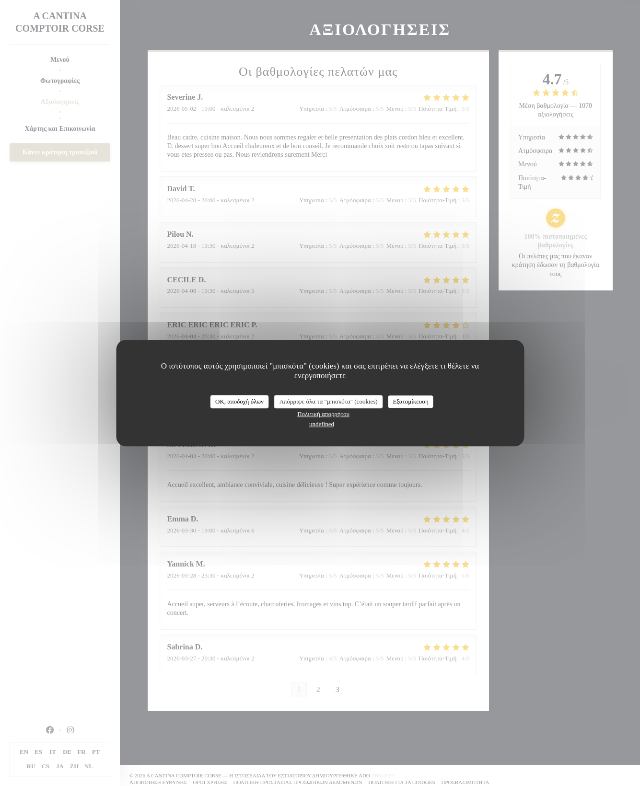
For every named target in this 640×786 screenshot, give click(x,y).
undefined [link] (321, 424)
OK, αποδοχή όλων (239, 401)
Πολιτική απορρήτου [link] (323, 413)
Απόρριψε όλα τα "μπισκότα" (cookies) (328, 401)
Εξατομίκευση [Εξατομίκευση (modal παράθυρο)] (411, 401)
